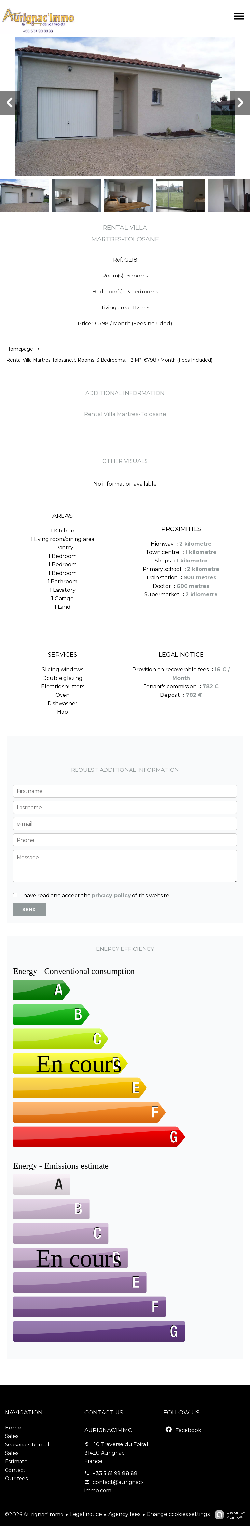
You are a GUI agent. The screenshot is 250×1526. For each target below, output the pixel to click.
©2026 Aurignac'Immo (34, 1514)
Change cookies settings (178, 1514)
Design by (228, 1514)
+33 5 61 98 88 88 (115, 1473)
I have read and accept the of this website (95, 895)
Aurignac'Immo (108, 1430)
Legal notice (86, 1514)
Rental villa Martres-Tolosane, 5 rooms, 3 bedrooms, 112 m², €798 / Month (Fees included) (109, 360)
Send (29, 909)
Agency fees (124, 1514)
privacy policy (111, 895)
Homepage (20, 349)
